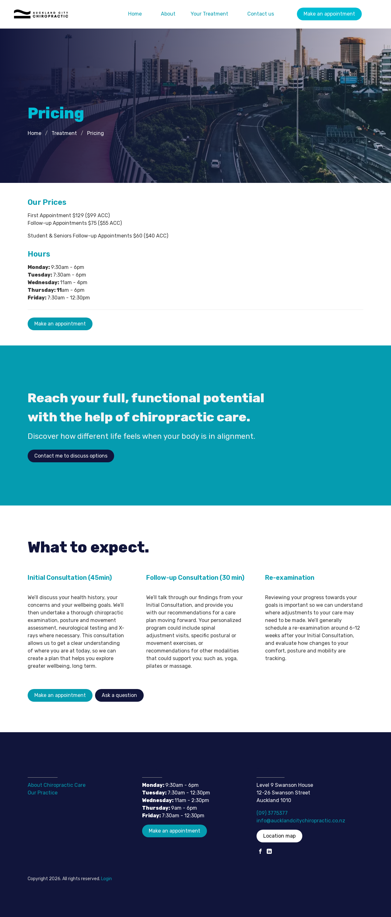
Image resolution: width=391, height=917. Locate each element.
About (168, 14)
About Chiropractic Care (57, 785)
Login (106, 878)
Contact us (260, 14)
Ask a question (119, 695)
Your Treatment (209, 14)
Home (135, 14)
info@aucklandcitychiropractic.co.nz (301, 821)
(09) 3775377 (272, 813)
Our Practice (43, 793)
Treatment (64, 133)
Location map (279, 836)
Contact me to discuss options (70, 456)
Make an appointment (329, 14)
